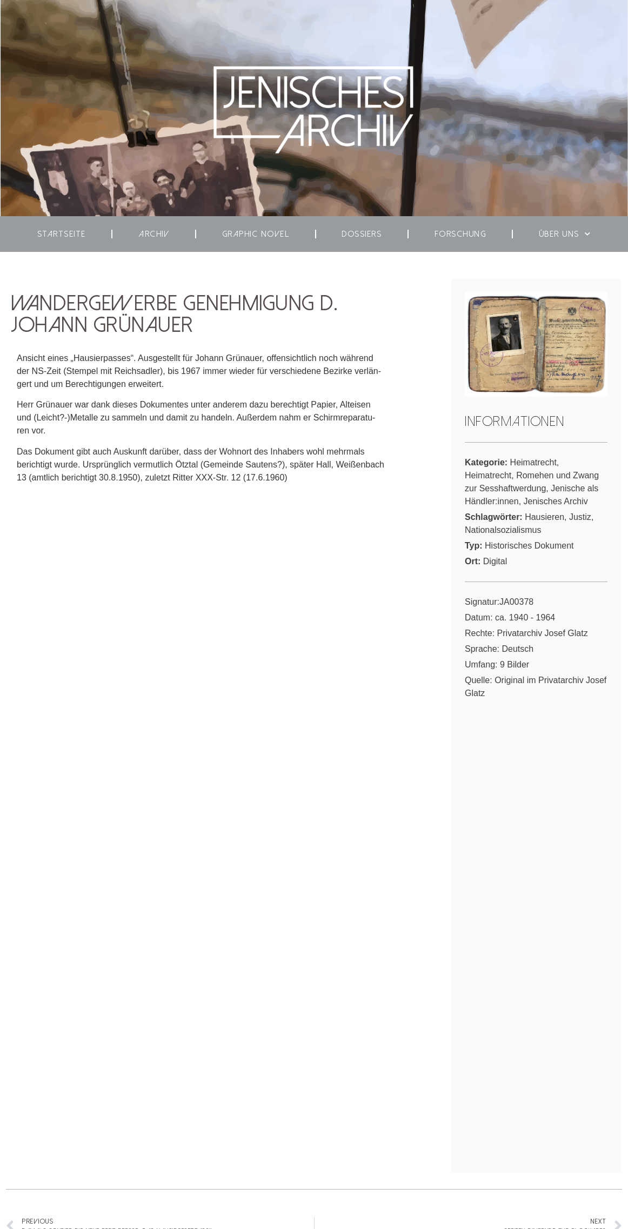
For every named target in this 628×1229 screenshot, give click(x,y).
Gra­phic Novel (256, 234)
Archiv (153, 234)
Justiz (580, 517)
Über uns (565, 233)
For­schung (460, 234)
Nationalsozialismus (503, 530)
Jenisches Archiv (556, 501)
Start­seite (61, 234)
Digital (495, 561)
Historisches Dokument (529, 545)
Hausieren (544, 517)
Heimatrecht (533, 462)
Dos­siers (362, 234)
